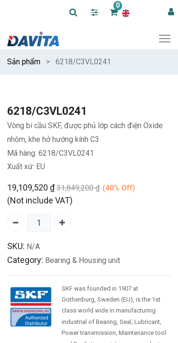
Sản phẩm (23, 61)
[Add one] (62, 222)
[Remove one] (15, 222)
